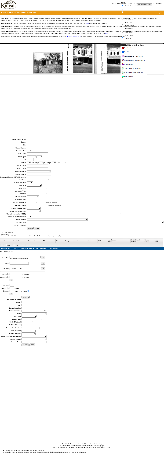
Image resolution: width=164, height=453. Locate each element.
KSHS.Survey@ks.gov (74, 36)
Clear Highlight (53, 248)
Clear (37, 228)
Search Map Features (27, 248)
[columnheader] (6, 241)
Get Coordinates (41, 248)
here (87, 23)
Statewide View (5, 248)
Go (43, 257)
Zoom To (15, 248)
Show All (25, 297)
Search (30, 228)
